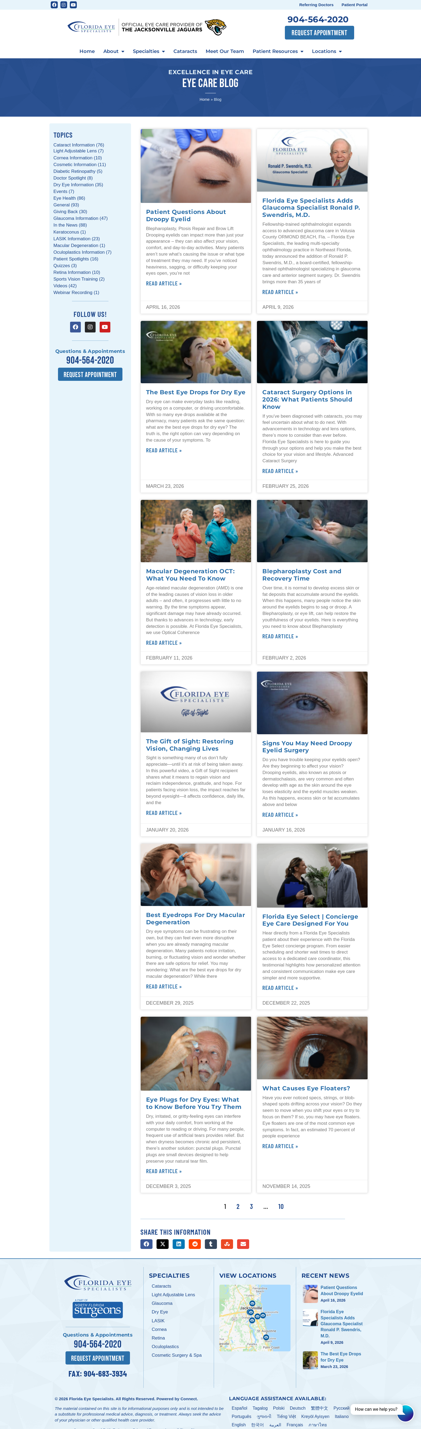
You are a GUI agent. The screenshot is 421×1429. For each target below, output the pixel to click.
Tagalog (260, 1408)
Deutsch (298, 1408)
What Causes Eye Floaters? (306, 1088)
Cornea (159, 1329)
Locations (327, 51)
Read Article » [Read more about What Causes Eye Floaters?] (280, 1145)
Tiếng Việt (286, 1416)
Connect (188, 1398)
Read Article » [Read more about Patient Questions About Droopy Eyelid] (164, 283)
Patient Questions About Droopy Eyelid (186, 215)
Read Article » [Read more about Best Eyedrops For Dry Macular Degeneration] (164, 986)
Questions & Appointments (90, 351)
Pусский (341, 1408)
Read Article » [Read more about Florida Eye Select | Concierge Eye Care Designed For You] (280, 987)
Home (87, 51)
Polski (279, 1408)
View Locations (248, 1275)
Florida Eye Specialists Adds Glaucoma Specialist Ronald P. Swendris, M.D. (311, 208)
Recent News (326, 1275)
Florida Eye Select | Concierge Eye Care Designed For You (310, 920)
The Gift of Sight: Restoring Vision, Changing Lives (190, 745)
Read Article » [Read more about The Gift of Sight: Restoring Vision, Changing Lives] (164, 812)
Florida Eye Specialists (91, 1398)
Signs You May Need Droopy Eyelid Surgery (307, 747)
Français (294, 1424)
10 (281, 1206)
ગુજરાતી (264, 1416)
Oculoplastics (165, 1346)
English (239, 1424)
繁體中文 (319, 1408)
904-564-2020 (318, 19)
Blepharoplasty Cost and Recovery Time (302, 575)
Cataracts (185, 51)
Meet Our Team (225, 51)
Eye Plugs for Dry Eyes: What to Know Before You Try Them (194, 1103)
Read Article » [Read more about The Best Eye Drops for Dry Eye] (164, 449)
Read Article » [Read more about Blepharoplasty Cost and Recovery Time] (280, 635)
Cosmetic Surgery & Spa (177, 1355)
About (113, 51)
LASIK (158, 1320)
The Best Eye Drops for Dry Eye (196, 392)
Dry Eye (160, 1312)
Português (241, 1416)
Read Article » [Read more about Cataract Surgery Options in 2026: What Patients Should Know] (280, 470)
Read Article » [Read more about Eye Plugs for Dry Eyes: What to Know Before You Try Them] (164, 1170)
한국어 (257, 1424)
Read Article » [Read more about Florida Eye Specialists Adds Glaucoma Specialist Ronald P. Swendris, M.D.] (280, 291)
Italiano (342, 1416)
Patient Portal (355, 4)
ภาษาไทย (318, 1424)
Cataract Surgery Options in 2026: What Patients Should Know (307, 399)
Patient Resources (278, 51)
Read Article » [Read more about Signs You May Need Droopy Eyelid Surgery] (280, 814)
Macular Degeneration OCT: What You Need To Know (190, 575)
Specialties (149, 51)
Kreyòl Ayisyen (315, 1416)
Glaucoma (162, 1303)
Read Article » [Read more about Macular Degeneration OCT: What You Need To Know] (164, 642)
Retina (158, 1338)
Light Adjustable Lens (173, 1294)
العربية (275, 1424)
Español (239, 1408)
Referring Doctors (316, 4)
